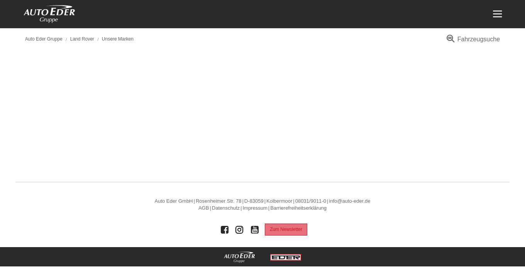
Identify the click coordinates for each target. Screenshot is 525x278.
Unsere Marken (118, 39)
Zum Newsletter (286, 229)
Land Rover (82, 39)
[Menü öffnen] (496, 14)
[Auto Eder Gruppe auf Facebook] (225, 230)
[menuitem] (472, 42)
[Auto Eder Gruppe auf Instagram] (240, 229)
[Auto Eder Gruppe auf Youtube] (255, 230)
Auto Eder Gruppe (44, 39)
